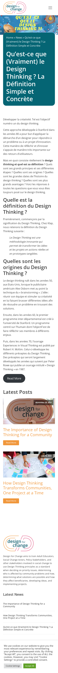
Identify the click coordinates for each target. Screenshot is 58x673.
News (19, 37)
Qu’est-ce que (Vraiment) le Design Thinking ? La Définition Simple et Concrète (28, 628)
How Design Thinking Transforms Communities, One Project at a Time (27, 488)
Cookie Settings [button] (13, 665)
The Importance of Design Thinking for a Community (27, 432)
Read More (14, 378)
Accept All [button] (29, 665)
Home (9, 37)
